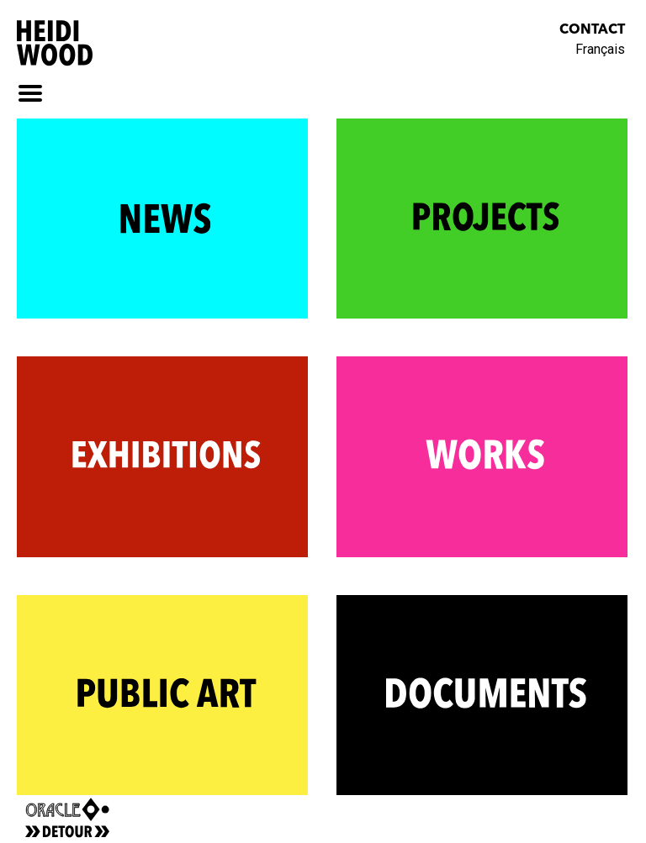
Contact (592, 30)
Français (600, 49)
